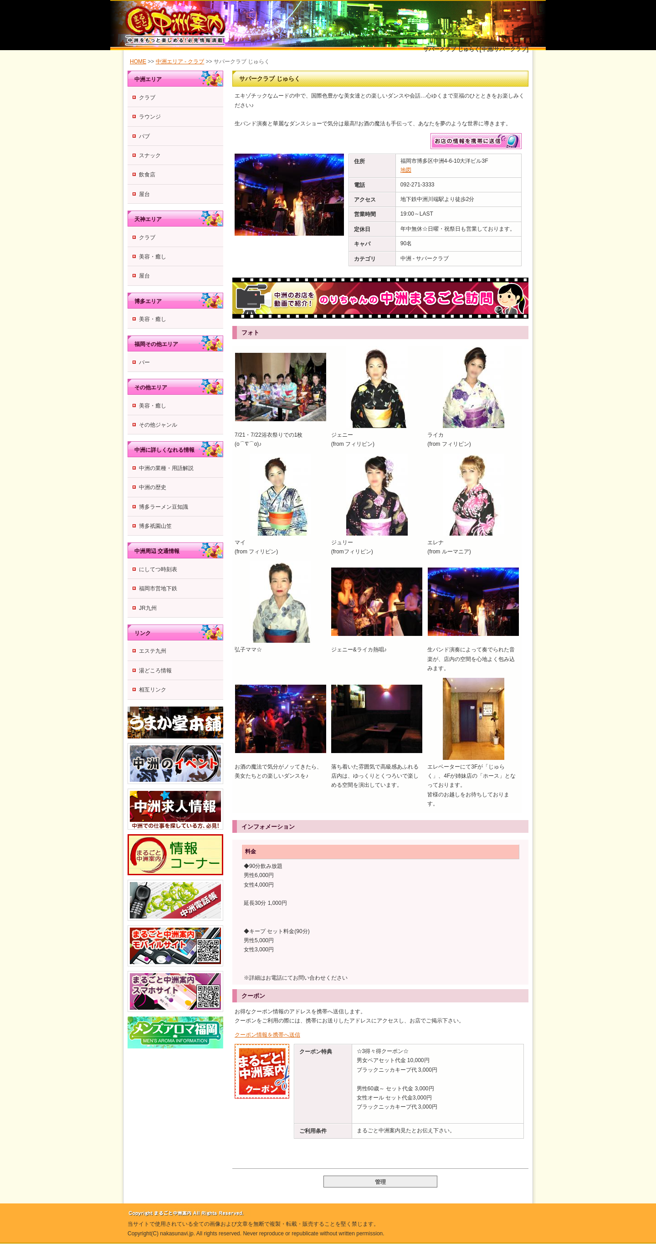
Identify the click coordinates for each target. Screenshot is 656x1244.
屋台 (144, 194)
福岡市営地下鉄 (158, 588)
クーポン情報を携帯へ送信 (267, 1035)
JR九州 (148, 608)
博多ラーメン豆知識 (163, 507)
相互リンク (152, 690)
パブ (144, 136)
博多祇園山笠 (155, 526)
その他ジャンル (158, 425)
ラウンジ (150, 117)
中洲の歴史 (152, 487)
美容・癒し (152, 256)
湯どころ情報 (155, 670)
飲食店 (147, 174)
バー (144, 362)
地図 (405, 170)
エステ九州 (152, 651)
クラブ (147, 97)
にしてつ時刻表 (158, 569)
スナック (150, 155)
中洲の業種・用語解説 (166, 468)
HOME (138, 61)
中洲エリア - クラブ (180, 61)
